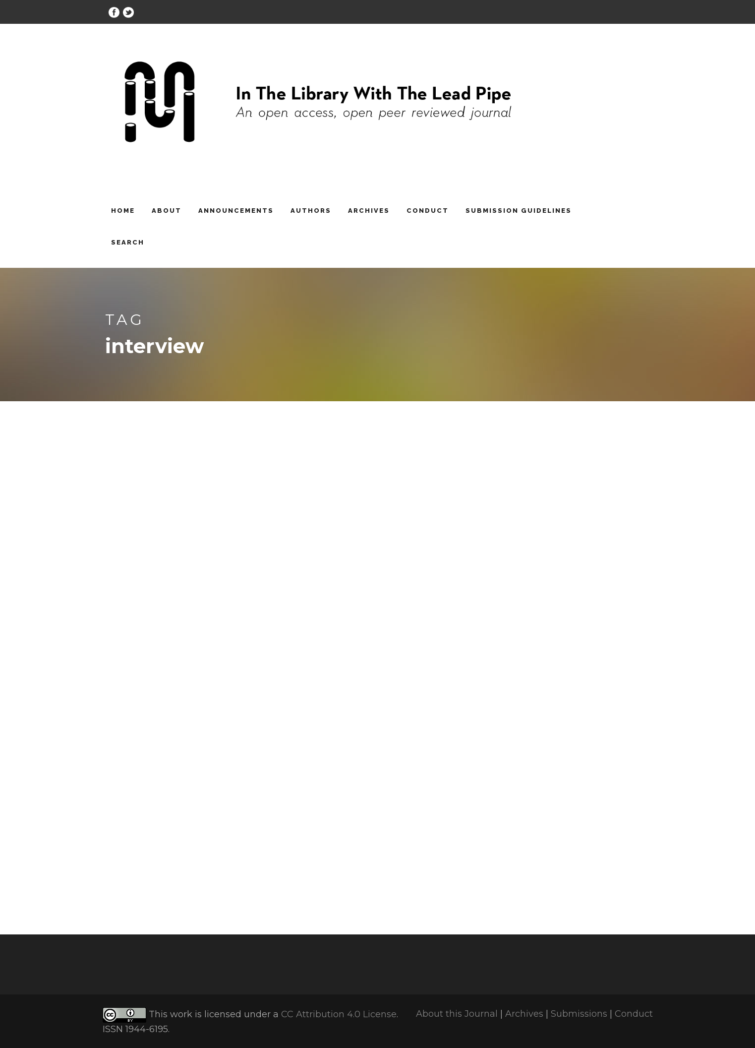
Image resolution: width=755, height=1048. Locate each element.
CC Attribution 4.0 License (339, 1014)
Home (123, 210)
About (166, 210)
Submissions (579, 1013)
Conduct (428, 210)
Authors (310, 210)
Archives (369, 210)
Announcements (236, 210)
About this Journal (457, 1013)
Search (127, 242)
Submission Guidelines (518, 210)
